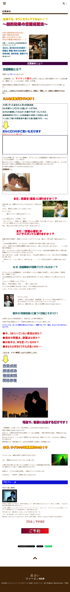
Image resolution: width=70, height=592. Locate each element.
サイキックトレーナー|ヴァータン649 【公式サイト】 (25, 583)
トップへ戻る (35, 558)
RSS (66, 583)
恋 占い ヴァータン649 (35, 577)
